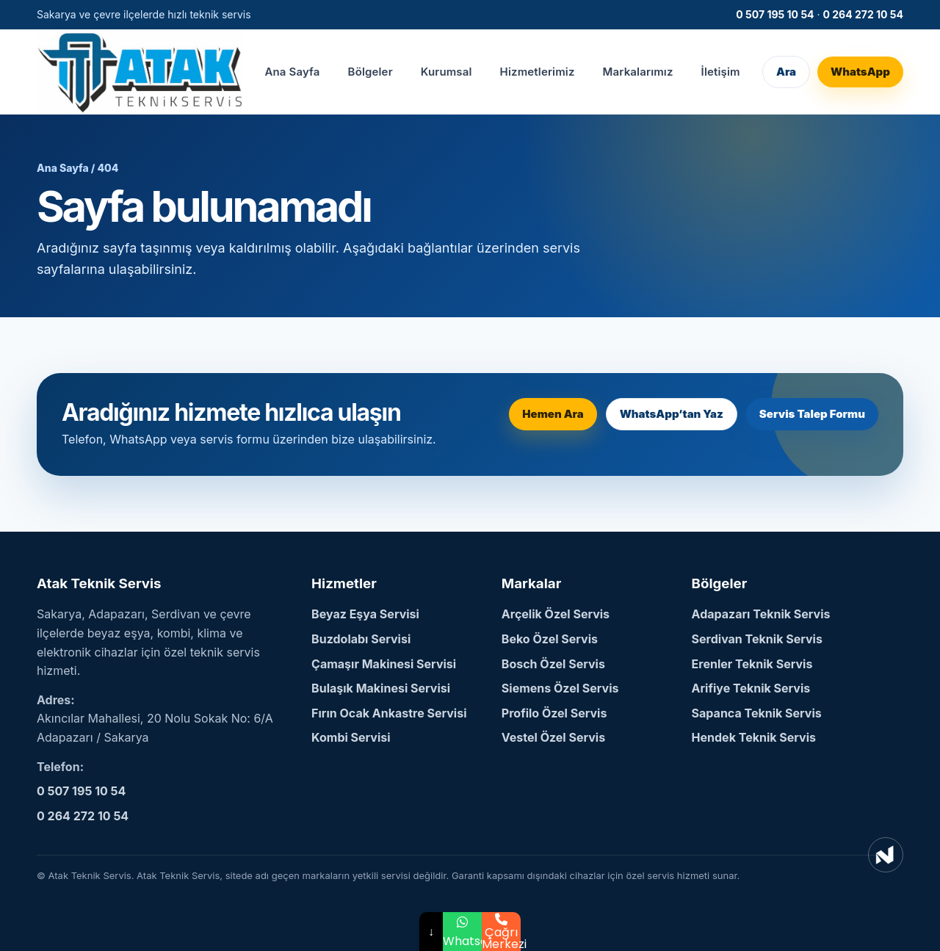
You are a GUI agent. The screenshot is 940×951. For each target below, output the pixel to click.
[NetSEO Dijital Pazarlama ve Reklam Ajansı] (885, 854)
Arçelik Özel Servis (556, 614)
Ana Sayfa (291, 72)
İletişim (720, 72)
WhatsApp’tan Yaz (671, 414)
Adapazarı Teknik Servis (761, 614)
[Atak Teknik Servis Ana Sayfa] (139, 71)
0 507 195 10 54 (775, 14)
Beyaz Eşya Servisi (365, 614)
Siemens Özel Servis (560, 688)
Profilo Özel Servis (554, 713)
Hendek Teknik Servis (754, 737)
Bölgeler (370, 72)
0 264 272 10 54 (862, 14)
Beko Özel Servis (550, 639)
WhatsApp (860, 72)
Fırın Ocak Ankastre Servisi (388, 713)
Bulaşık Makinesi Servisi (380, 688)
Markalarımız (638, 72)
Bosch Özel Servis (553, 664)
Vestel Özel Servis (553, 737)
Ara (786, 72)
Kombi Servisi (351, 737)
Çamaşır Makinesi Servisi (383, 664)
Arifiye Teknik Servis (751, 688)
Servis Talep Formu (812, 414)
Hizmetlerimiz (537, 72)
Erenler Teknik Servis (752, 664)
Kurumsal (446, 72)
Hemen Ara (552, 414)
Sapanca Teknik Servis (757, 713)
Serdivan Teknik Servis (757, 639)
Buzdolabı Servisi (361, 639)
